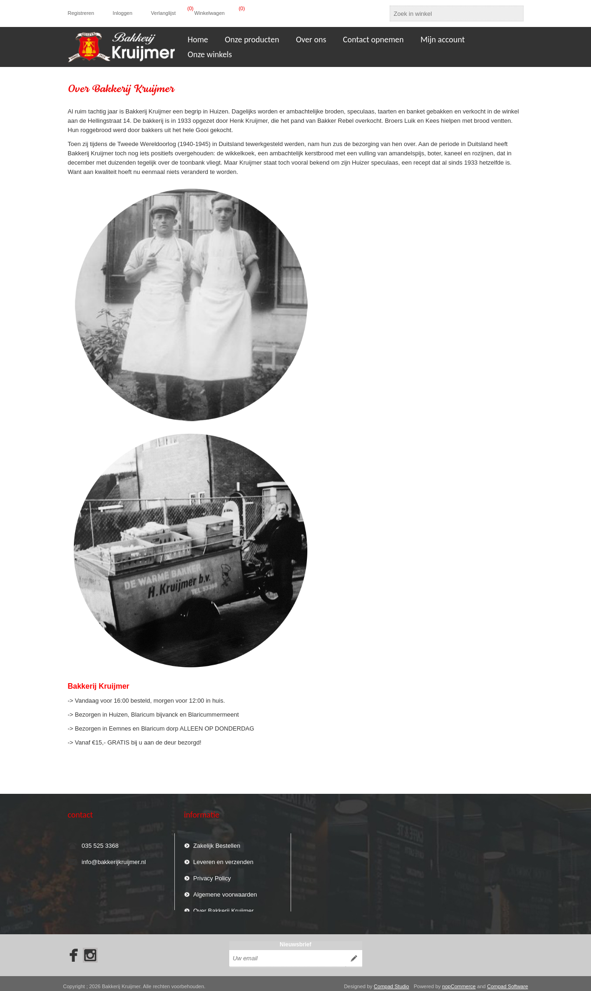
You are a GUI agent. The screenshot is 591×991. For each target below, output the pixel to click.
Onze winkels (210, 54)
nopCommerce (459, 981)
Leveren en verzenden (223, 857)
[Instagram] (90, 949)
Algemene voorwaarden (225, 890)
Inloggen (122, 13)
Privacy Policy (212, 874)
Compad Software (507, 981)
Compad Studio (391, 981)
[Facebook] (70, 949)
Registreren (81, 13)
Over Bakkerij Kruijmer (223, 906)
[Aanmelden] (287, 952)
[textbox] (448, 13)
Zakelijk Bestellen (216, 841)
